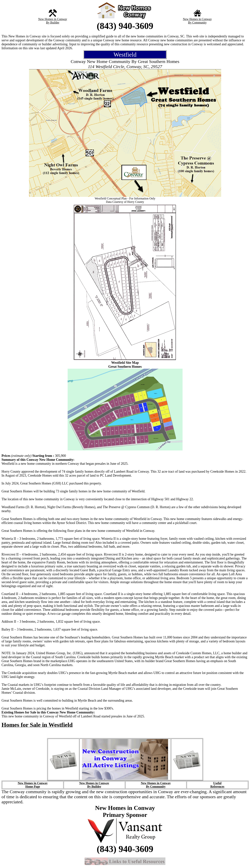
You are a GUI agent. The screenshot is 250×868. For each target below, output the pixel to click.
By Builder (52, 22)
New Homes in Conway (52, 19)
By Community (197, 22)
